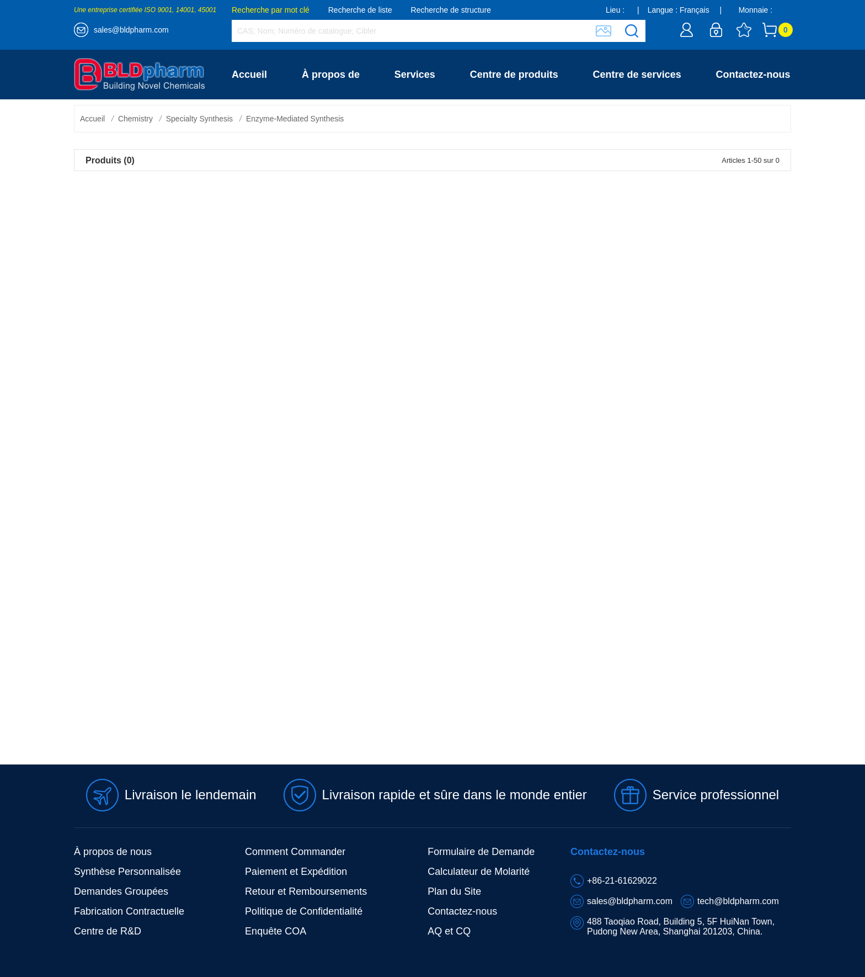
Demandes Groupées (121, 891)
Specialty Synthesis (199, 118)
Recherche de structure (451, 10)
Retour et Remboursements (306, 891)
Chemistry (135, 118)
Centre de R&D (107, 931)
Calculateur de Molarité (479, 871)
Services (414, 74)
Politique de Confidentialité (303, 911)
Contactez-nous (753, 74)
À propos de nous (113, 851)
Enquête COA (275, 931)
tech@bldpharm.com (738, 901)
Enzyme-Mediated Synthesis (295, 118)
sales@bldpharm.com (131, 29)
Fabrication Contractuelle (129, 911)
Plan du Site (454, 891)
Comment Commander (295, 851)
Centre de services (637, 74)
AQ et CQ (449, 931)
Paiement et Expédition (296, 871)
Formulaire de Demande (481, 851)
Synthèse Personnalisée (127, 871)
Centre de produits (514, 74)
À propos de (331, 74)
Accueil (249, 74)
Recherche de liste (360, 10)
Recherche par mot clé (270, 10)
